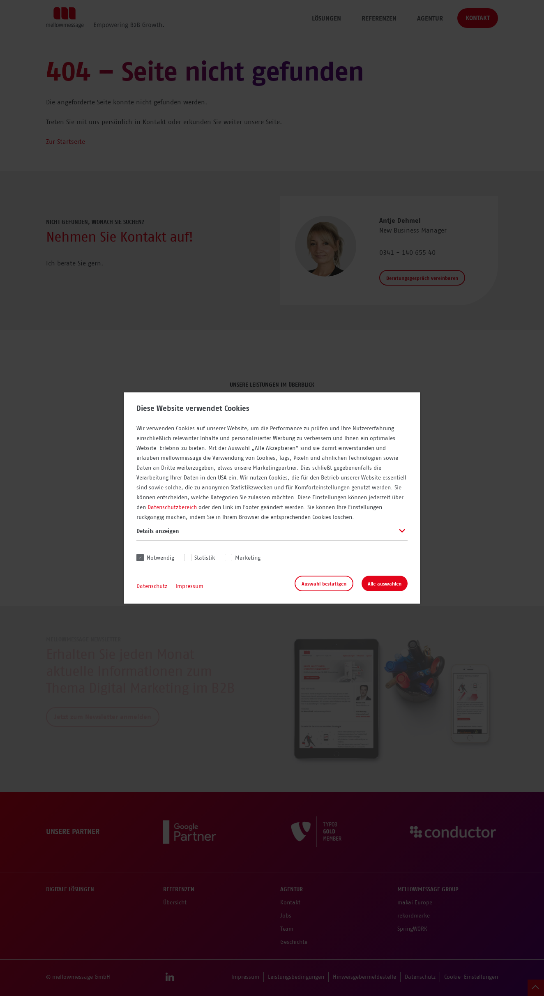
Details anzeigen (157, 531)
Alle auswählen (384, 583)
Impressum (189, 586)
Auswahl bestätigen (324, 583)
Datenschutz (151, 586)
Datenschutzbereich (172, 507)
